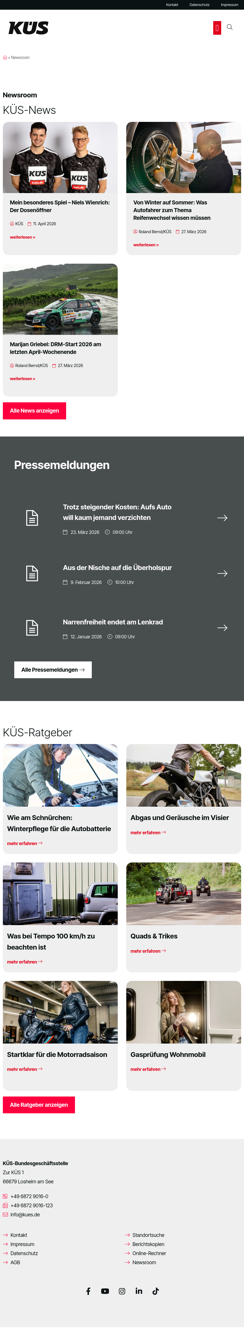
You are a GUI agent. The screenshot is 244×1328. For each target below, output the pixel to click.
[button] (217, 28)
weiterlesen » (22, 237)
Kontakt (172, 5)
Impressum (229, 5)
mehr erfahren (24, 844)
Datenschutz (200, 5)
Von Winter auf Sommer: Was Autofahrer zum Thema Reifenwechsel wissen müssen (172, 210)
